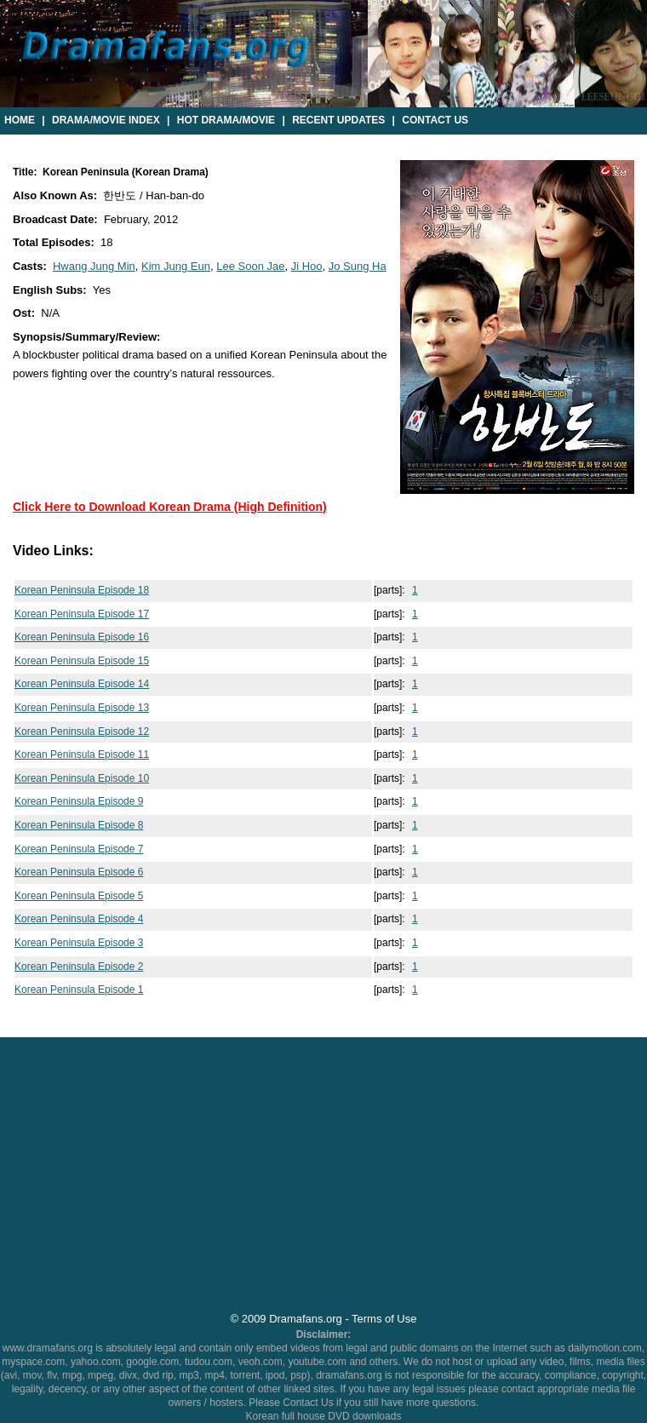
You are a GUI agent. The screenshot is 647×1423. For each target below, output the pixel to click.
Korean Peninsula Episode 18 (81, 590)
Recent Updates (338, 120)
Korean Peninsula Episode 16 (81, 637)
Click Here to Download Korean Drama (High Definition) (170, 507)
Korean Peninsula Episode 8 (78, 825)
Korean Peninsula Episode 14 (81, 684)
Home (19, 120)
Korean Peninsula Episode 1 (78, 990)
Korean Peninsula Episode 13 (81, 708)
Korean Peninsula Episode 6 (78, 872)
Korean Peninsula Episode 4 (78, 919)
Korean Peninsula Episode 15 (81, 661)
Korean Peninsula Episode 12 (81, 731)
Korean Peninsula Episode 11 (81, 754)
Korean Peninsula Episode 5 (78, 896)
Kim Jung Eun (175, 266)
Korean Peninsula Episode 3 (78, 943)
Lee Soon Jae (250, 266)
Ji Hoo (307, 266)
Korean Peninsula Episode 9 (78, 801)
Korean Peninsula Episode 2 (78, 967)
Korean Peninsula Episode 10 (81, 778)
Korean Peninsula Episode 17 (81, 614)
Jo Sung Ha (357, 266)
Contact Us (435, 120)
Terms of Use (384, 1318)
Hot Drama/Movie (226, 120)
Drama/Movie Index (106, 120)
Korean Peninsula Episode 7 (78, 849)
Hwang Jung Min (94, 266)
